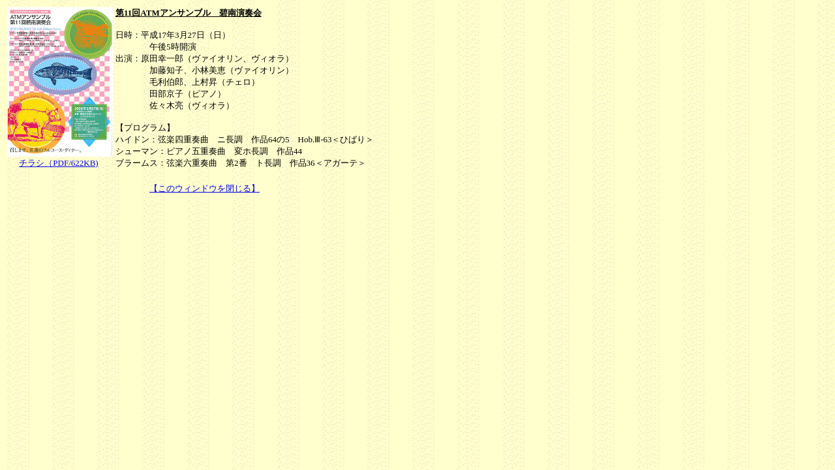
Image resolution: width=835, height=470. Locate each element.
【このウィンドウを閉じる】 (204, 188)
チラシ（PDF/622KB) (58, 163)
